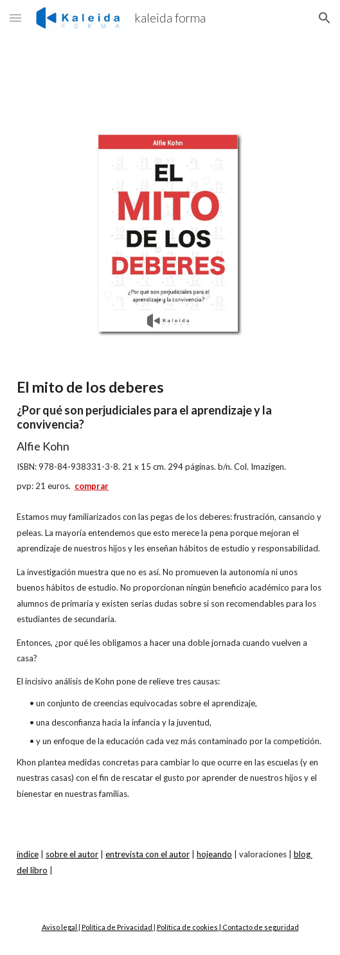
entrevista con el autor (147, 854)
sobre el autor (72, 854)
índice (28, 854)
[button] (15, 17)
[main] (170, 435)
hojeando (214, 854)
